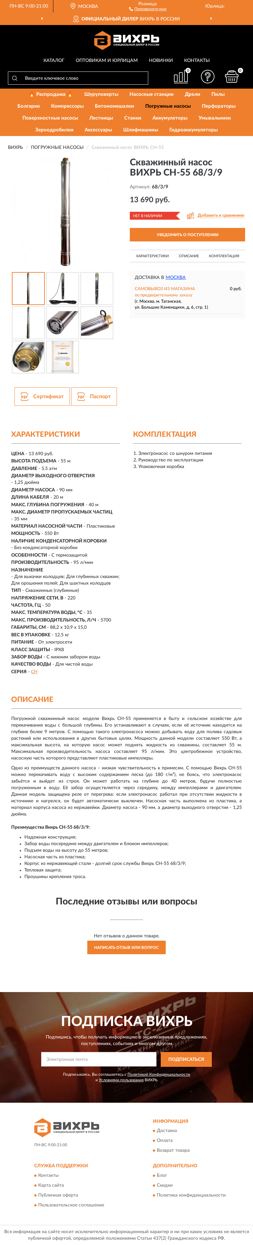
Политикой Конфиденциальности (158, 1074)
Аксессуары (98, 129)
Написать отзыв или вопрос (126, 948)
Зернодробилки (54, 129)
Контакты (197, 60)
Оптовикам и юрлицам (107, 60)
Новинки (161, 60)
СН (34, 672)
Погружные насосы (168, 106)
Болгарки (28, 106)
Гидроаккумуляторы (193, 129)
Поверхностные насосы (50, 118)
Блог (162, 1175)
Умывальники (215, 118)
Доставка (167, 1131)
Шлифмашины (140, 129)
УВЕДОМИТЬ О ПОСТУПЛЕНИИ (187, 235)
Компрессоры (67, 106)
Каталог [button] (54, 60)
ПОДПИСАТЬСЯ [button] (186, 1059)
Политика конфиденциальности (191, 1195)
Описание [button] (189, 256)
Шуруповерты (101, 94)
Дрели (192, 94)
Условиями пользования (121, 1080)
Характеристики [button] (152, 256)
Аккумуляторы (170, 118)
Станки (132, 118)
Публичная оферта (58, 1195)
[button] (147, 9)
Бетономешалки (114, 106)
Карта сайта (51, 1185)
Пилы (218, 94)
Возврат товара (173, 1150)
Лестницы (101, 118)
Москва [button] (176, 277)
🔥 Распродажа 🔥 (51, 94)
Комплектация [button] (224, 256)
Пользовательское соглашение (71, 1205)
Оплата (165, 1141)
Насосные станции (151, 94)
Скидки (165, 1185)
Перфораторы (219, 106)
